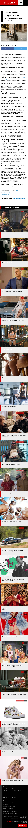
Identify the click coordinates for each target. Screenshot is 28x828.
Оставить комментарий (19, 198)
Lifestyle (14, 793)
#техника (6, 192)
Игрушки (5, 793)
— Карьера (14, 797)
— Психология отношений (16, 790)
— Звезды (5, 790)
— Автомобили (6, 797)
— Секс (12, 792)
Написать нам (22, 825)
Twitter (20, 48)
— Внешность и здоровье (17, 795)
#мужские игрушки (13, 192)
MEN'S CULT (9, 806)
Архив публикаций (8, 803)
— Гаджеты (5, 795)
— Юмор (12, 788)
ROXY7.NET (9, 804)
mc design (20, 818)
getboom (18, 190)
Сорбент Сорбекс (8, 821)
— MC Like (5, 788)
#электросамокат (5, 194)
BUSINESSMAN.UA (10, 811)
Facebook (7, 48)
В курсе (5, 801)
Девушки (5, 786)
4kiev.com (8, 808)
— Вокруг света (15, 799)
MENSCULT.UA (9, 810)
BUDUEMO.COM (10, 813)
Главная (2, 9)
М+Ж (12, 786)
